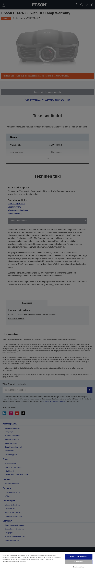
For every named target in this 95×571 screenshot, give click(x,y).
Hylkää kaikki (78, 561)
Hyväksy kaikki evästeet (78, 556)
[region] (47, 561)
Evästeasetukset (78, 567)
